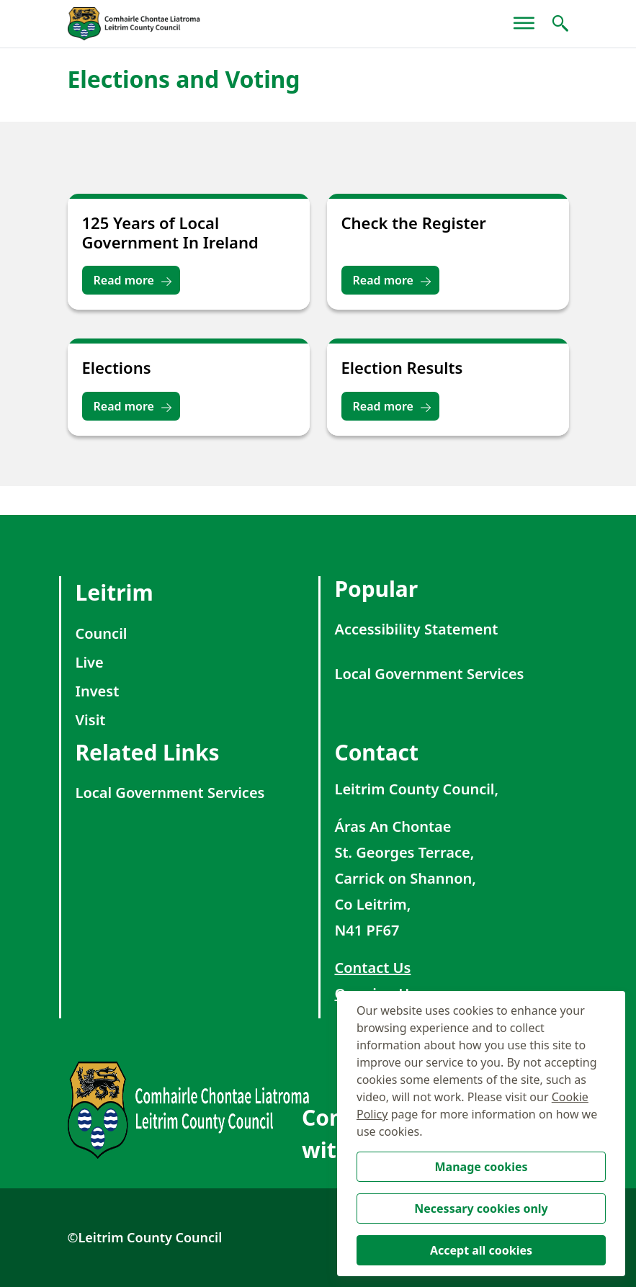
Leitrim (114, 592)
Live (90, 662)
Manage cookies (480, 1167)
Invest (98, 691)
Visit (91, 720)
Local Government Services (429, 673)
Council (101, 633)
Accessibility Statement (416, 629)
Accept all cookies (481, 1250)
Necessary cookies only (480, 1208)
